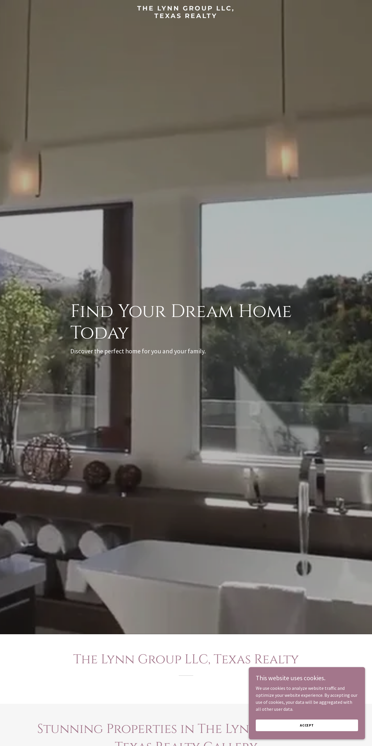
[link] (186, 16)
